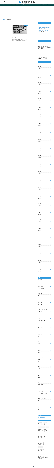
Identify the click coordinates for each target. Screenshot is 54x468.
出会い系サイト (40, 334)
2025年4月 (39, 91)
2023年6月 (39, 141)
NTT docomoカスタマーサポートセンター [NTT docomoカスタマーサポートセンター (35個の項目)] (43, 431)
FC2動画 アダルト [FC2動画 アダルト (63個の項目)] (41, 429)
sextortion (39, 284)
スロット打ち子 (40, 293)
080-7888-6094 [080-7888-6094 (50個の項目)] (40, 422)
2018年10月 (39, 269)
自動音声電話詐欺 (40, 384)
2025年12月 (39, 73)
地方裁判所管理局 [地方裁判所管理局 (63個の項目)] (48, 455)
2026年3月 (39, 66)
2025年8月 (39, 82)
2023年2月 (39, 150)
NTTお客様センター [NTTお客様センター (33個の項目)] (41, 436)
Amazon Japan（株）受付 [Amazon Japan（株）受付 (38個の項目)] (42, 423)
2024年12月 (39, 100)
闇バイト (39, 409)
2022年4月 (39, 173)
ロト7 (39, 325)
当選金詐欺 (39, 350)
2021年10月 (39, 187)
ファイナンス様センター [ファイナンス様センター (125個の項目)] (41, 455)
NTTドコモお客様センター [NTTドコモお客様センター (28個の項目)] (42, 437)
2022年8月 (39, 164)
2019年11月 (39, 239)
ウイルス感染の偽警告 (41, 288)
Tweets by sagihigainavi (41, 417)
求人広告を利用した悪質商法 (42, 373)
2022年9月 (39, 162)
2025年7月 (39, 84)
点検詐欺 (39, 375)
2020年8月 (39, 219)
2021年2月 (39, 205)
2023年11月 (39, 130)
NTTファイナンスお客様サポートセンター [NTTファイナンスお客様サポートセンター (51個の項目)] (44, 442)
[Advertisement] (27, 12)
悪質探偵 (39, 359)
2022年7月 (39, 166)
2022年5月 (39, 171)
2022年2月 (39, 178)
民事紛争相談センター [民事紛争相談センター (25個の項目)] (41, 458)
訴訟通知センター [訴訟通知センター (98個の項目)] (41, 462)
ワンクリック (40, 327)
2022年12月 (39, 155)
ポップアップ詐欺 (40, 313)
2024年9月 (39, 107)
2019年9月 (39, 244)
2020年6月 (39, 223)
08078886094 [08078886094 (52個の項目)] (45, 422)
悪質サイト (39, 352)
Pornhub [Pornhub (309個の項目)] (40, 444)
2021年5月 (39, 198)
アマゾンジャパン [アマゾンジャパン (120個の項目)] (41, 450)
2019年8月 (39, 246)
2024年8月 (39, 109)
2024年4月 (39, 118)
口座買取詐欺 (40, 343)
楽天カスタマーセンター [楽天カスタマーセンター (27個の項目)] (41, 457)
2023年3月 (39, 148)
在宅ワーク (39, 345)
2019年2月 (39, 260)
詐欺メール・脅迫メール (41, 391)
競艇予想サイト (40, 377)
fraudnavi (42, 28)
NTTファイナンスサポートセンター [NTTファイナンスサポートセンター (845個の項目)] (43, 443)
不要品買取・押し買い (41, 329)
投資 (38, 361)
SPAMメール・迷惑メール (41, 286)
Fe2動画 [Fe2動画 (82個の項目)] (45, 429)
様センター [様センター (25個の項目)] (47, 457)
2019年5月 (39, 253)
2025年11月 (39, 75)
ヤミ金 (39, 318)
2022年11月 (39, 157)
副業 (38, 336)
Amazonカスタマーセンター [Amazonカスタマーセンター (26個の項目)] (42, 424)
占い (38, 341)
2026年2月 (39, 68)
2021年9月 (39, 189)
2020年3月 (39, 230)
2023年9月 (39, 134)
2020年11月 (39, 212)
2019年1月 (39, 262)
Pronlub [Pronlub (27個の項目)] (46, 444)
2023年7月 (39, 139)
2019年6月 (39, 251)
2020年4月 (39, 228)
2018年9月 (39, 271)
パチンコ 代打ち (40, 302)
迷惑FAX (39, 400)
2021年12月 (39, 182)
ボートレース (40, 311)
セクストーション (40, 295)
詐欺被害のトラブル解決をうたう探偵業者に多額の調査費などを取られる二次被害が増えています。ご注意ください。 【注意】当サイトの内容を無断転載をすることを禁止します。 (27, 4)
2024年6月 (39, 114)
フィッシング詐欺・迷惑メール (42, 309)
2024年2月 (39, 123)
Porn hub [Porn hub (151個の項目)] (43, 444)
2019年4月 (39, 255)
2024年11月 (39, 102)
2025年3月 (39, 93)
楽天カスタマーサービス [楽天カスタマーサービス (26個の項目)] (41, 456)
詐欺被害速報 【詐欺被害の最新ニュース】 (44, 393)
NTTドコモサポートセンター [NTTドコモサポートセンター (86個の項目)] (42, 438)
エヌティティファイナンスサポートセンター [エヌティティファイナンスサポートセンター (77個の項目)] (44, 451)
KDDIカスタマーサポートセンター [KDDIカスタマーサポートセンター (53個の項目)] (43, 430)
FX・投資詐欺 (40, 279)
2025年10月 (39, 77)
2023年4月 (39, 146)
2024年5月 (39, 116)
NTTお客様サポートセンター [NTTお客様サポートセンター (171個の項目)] (42, 435)
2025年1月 (39, 98)
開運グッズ (39, 407)
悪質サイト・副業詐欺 (41, 357)
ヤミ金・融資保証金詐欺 (41, 320)
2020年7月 (39, 221)
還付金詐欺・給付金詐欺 (41, 405)
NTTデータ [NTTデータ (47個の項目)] (46, 436)
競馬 (38, 382)
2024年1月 (39, 125)
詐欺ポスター (40, 389)
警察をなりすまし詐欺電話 (41, 398)
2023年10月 (39, 132)
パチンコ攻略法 (40, 304)
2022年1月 (39, 180)
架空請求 (39, 368)
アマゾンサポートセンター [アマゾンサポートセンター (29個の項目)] (42, 449)
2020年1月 (39, 235)
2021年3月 (39, 203)
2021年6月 (39, 196)
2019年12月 (39, 237)
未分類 (39, 366)
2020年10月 (39, 214)
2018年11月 (39, 267)
